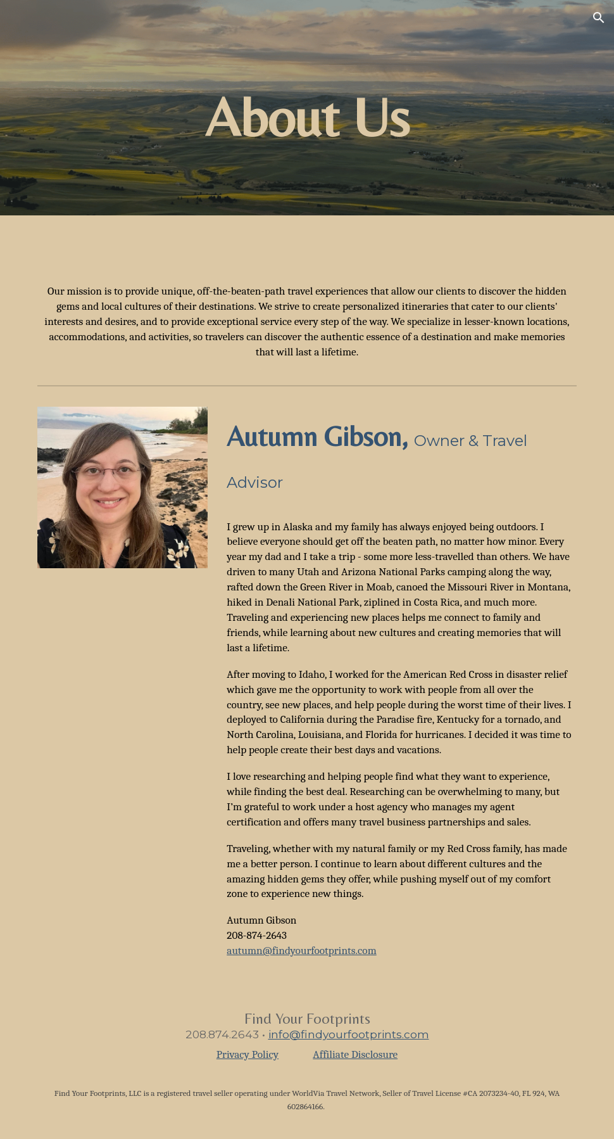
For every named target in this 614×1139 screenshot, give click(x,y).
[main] (307, 108)
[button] (599, 18)
